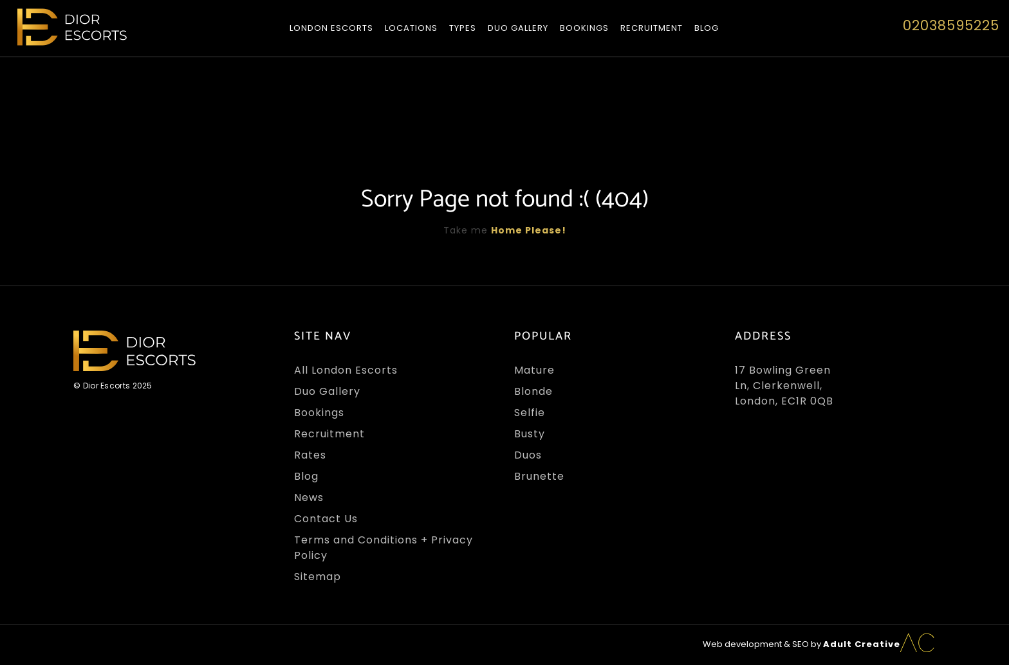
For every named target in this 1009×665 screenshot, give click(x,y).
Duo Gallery (518, 28)
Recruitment (651, 28)
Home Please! (528, 230)
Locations (411, 28)
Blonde (533, 391)
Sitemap (317, 576)
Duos (528, 455)
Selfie (529, 412)
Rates (310, 455)
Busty (529, 433)
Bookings (584, 28)
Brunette (539, 476)
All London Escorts (346, 370)
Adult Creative (861, 644)
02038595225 (951, 25)
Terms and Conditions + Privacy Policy (383, 548)
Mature (534, 370)
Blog (706, 28)
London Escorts (331, 28)
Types (462, 28)
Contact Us (326, 518)
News (309, 497)
